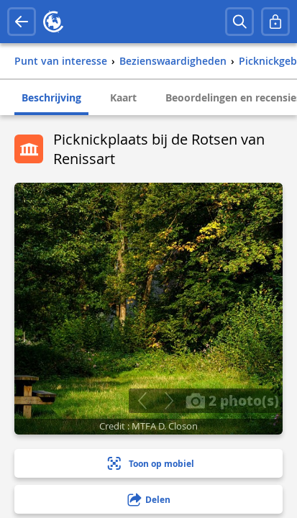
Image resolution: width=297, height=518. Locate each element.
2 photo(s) (232, 400)
